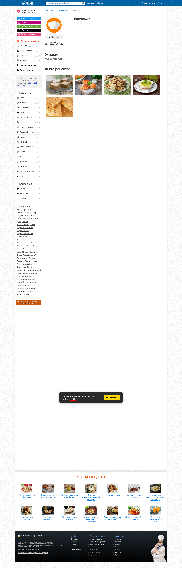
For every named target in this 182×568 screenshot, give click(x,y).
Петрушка (20, 261)
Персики (32, 258)
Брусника (20, 213)
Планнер (25, 22)
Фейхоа (32, 288)
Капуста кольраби (23, 237)
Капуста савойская (23, 243)
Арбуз (24, 210)
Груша (29, 219)
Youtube (117, 547)
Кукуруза (36, 246)
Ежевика (25, 222)
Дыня (19, 222)
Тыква (29, 282)
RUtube (117, 549)
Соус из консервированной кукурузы (91, 496)
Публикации (94, 549)
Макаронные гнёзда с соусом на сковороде (155, 496)
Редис (35, 261)
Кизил (23, 246)
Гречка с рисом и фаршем (27, 495)
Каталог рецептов (96, 539)
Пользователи (62, 11)
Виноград (34, 213)
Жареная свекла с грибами (133, 495)
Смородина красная (29, 273)
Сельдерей (21, 270)
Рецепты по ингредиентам (99, 542)
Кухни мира (94, 547)
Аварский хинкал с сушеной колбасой (112, 517)
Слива (19, 273)
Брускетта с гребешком (48, 517)
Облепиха (33, 252)
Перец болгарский (29, 255)
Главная (49, 11)
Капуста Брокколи (23, 231)
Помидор (28, 261)
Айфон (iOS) (32, 83)
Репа (18, 264)
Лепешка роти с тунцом (69, 517)
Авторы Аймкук (28, 34)
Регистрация (148, 3)
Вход (160, 3)
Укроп (34, 282)
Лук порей (26, 249)
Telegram (118, 544)
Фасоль (19, 285)
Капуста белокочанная (25, 228)
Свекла (29, 267)
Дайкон (35, 219)
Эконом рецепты (28, 65)
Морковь (25, 252)
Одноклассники (120, 555)
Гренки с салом (112, 494)
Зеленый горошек (23, 225)
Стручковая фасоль (24, 279)
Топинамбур (21, 282)
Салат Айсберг (26, 264)
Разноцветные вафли (26, 517)
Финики (19, 291)
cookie (73, 399)
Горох (27, 216)
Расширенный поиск (95, 3)
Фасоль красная (22, 288)
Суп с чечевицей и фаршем (134, 517)
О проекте (74, 539)
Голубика (20, 216)
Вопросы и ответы (96, 552)
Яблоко (26, 294)
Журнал (24, 30)
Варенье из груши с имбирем (69, 495)
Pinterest (118, 539)
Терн (33, 279)
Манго (19, 252)
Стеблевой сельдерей (24, 276)
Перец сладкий (22, 258)
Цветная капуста (29, 291)
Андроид (21, 85)
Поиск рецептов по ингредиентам (29, 302)
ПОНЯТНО (112, 397)
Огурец (19, 255)
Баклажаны (31, 210)
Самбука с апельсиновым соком (155, 518)
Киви (18, 246)
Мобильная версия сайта (32, 536)
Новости (74, 542)
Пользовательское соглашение (29, 550)
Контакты (74, 544)
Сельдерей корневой (33, 270)
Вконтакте (118, 552)
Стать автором (76, 549)
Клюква (29, 246)
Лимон (19, 249)
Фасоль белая (28, 285)
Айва (18, 210)
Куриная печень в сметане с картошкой (91, 518)
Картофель (35, 243)
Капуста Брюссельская (25, 234)
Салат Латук (21, 267)
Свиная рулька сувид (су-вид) (48, 495)
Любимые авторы (29, 26)
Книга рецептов (28, 19)
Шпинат (19, 294)
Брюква (27, 213)
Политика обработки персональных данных (33, 553)
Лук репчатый (36, 249)
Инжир (32, 225)
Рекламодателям (77, 547)
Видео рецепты (27, 70)
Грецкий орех (21, 219)
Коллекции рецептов (97, 544)
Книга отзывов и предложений (29, 11)
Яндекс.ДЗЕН (119, 542)
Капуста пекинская (23, 240)
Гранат (32, 216)
